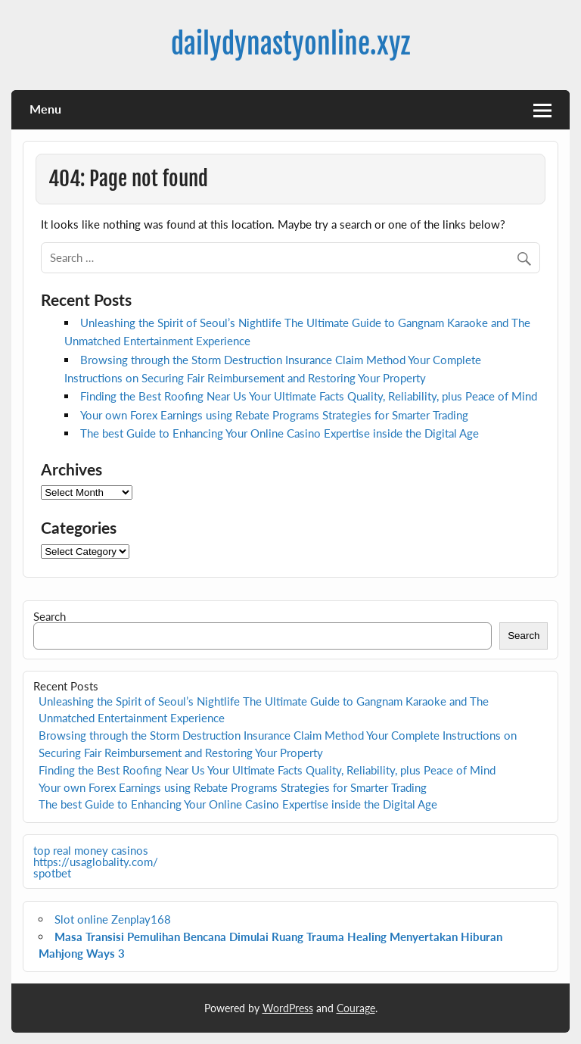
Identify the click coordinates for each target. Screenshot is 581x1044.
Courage (356, 1008)
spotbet (52, 873)
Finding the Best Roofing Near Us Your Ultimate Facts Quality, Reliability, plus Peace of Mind (308, 396)
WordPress (288, 1008)
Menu (45, 108)
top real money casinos (90, 850)
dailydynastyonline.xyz (290, 43)
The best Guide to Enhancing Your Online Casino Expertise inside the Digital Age (279, 433)
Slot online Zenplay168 (112, 919)
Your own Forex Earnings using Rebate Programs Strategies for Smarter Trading (274, 415)
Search (49, 616)
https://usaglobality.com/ (95, 861)
